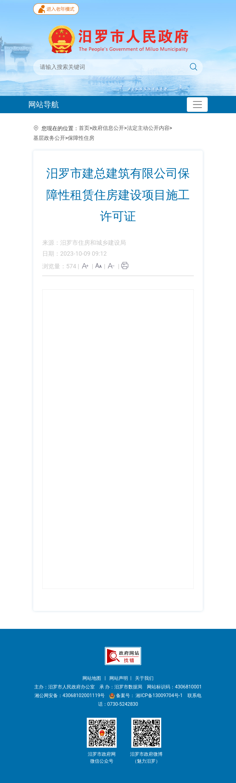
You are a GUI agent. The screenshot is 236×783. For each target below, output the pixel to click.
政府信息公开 (108, 128)
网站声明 (118, 678)
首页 (84, 128)
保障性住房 (81, 138)
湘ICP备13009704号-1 (160, 695)
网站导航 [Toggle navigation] (43, 104)
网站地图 (92, 678)
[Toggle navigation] (197, 104)
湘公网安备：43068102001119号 (70, 695)
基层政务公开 (49, 138)
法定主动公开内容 (148, 128)
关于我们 (144, 678)
